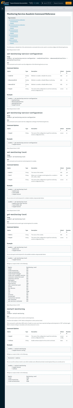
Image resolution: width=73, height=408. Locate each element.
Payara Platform (5, 13)
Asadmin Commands (39, 9)
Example (29, 25)
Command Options (31, 24)
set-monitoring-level (30, 32)
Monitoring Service (28, 9)
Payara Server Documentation (56, 8)
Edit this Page (68, 8)
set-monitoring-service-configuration (34, 22)
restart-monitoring (30, 42)
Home (24, 8)
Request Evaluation (58, 3)
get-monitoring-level (30, 37)
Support (68, 3)
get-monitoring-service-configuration (34, 27)
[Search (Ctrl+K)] (46, 3)
